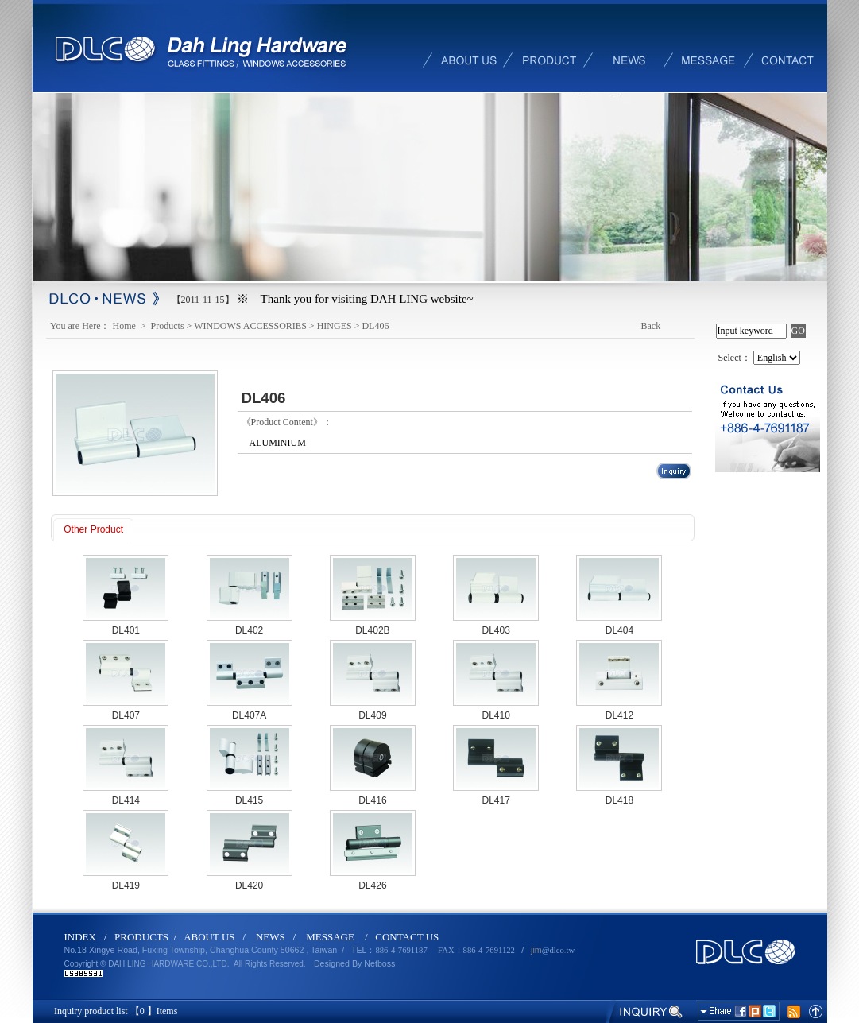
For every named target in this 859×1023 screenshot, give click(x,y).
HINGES (334, 325)
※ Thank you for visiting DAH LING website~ (355, 299)
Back (651, 325)
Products (167, 325)
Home (125, 325)
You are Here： (80, 325)
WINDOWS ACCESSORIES (250, 325)
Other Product (93, 529)
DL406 (375, 325)
